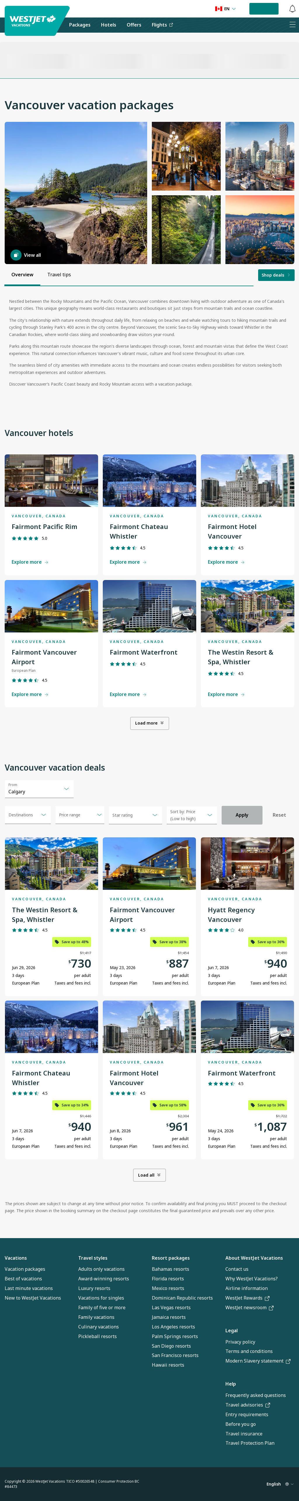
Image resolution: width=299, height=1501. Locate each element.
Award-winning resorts (103, 1278)
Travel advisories (247, 1405)
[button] (76, 193)
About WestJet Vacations (254, 1258)
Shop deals (276, 275)
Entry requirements (246, 1414)
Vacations (16, 1258)
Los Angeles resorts (173, 1327)
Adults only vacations (101, 1269)
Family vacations (96, 1317)
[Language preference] (225, 9)
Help (230, 1384)
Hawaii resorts (168, 1365)
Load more (149, 723)
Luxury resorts (94, 1288)
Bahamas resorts (170, 1269)
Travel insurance (244, 1433)
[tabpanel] (149, 345)
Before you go (240, 1424)
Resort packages (171, 1258)
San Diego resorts (171, 1346)
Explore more (30, 562)
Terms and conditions (249, 1351)
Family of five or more (102, 1307)
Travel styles (92, 1258)
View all (26, 255)
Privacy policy (240, 1342)
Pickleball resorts (97, 1336)
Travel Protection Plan (249, 1443)
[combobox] (39, 789)
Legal (231, 1330)
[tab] (22, 275)
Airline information (246, 1288)
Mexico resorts (168, 1288)
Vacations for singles (101, 1298)
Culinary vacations (98, 1327)
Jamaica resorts (169, 1317)
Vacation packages (25, 1269)
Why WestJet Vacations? (251, 1278)
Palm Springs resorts (175, 1336)
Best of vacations (23, 1278)
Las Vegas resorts (171, 1307)
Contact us (236, 1269)
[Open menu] (79, 815)
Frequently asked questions (255, 1395)
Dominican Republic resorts (182, 1298)
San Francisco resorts (175, 1355)
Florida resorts (168, 1278)
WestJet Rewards (247, 1298)
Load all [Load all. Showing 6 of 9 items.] (149, 1175)
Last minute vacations (29, 1288)
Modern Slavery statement (258, 1361)
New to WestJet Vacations (33, 1298)
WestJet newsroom (249, 1307)
